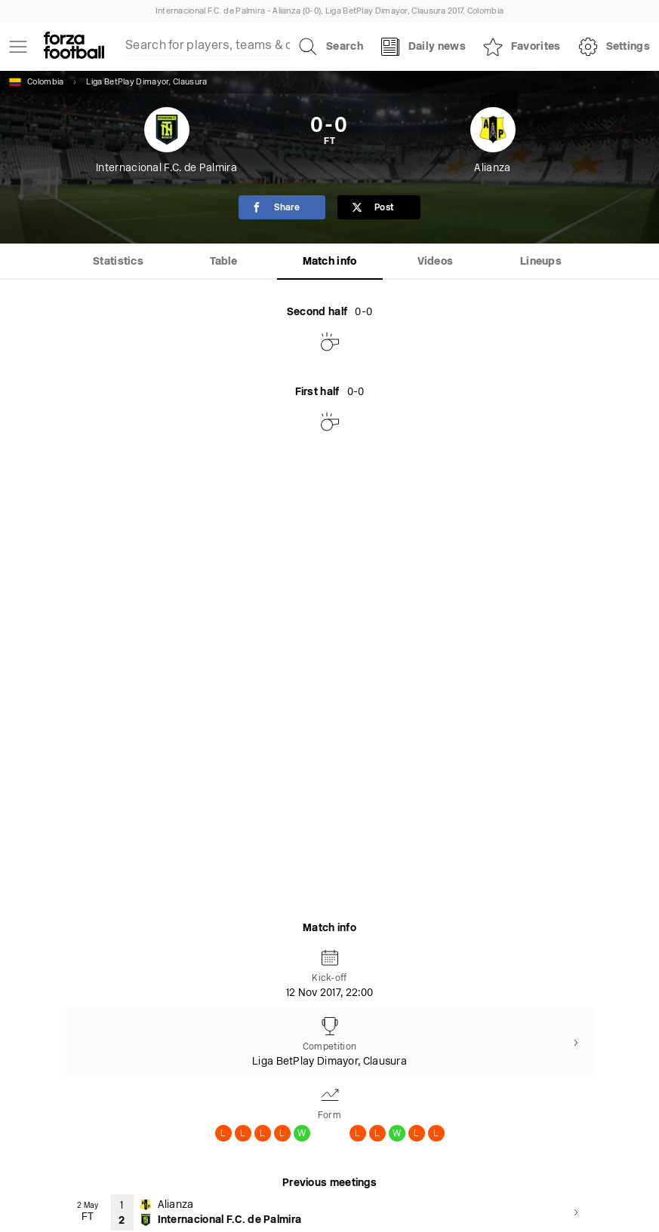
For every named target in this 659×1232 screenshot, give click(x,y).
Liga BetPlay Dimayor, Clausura (146, 82)
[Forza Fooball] (74, 46)
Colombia (36, 82)
